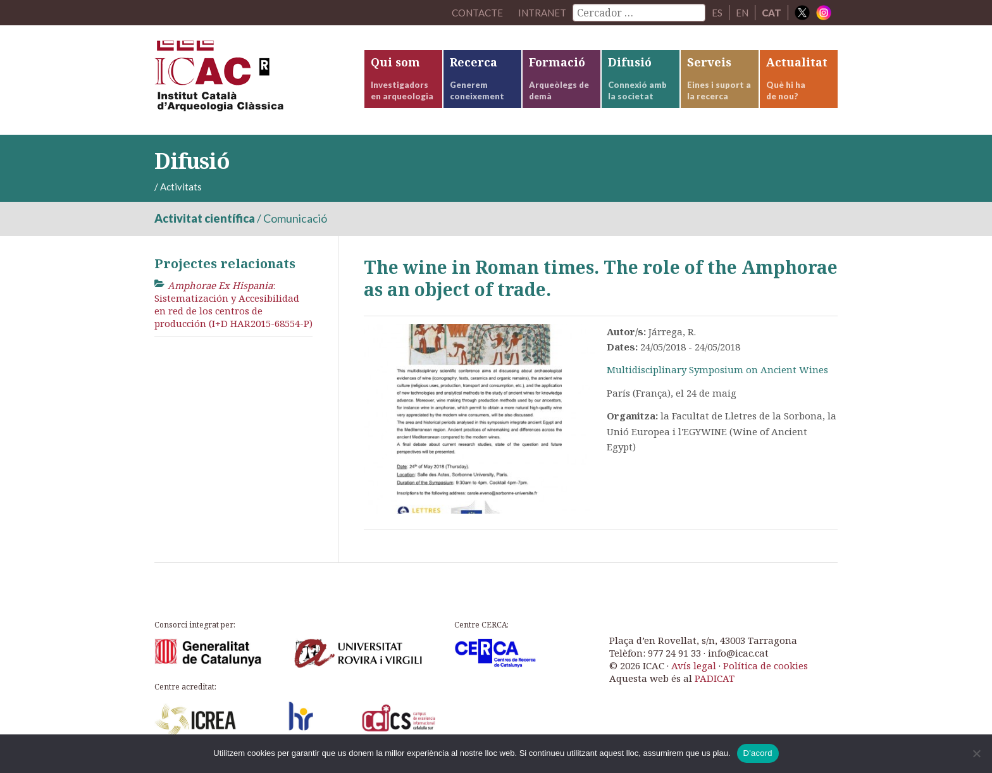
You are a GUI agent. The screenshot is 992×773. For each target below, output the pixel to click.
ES (717, 12)
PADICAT (715, 678)
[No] (976, 753)
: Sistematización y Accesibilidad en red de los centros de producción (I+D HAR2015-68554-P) (233, 304)
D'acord (757, 753)
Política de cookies (765, 665)
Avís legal (693, 665)
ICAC (249, 80)
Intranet (542, 12)
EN (742, 12)
